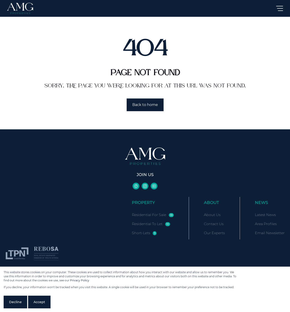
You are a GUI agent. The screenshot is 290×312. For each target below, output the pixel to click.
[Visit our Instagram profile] (145, 186)
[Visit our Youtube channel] (154, 186)
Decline (15, 302)
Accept (39, 302)
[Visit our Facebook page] (136, 186)
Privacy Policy (79, 280)
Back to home (145, 105)
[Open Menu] (279, 8)
